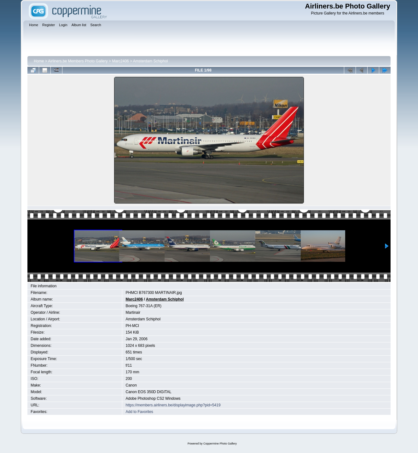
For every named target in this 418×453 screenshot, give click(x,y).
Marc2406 (120, 61)
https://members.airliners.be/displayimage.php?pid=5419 (172, 405)
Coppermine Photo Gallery (220, 443)
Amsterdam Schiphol (150, 61)
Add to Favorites (139, 412)
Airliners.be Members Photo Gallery (77, 61)
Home (39, 61)
